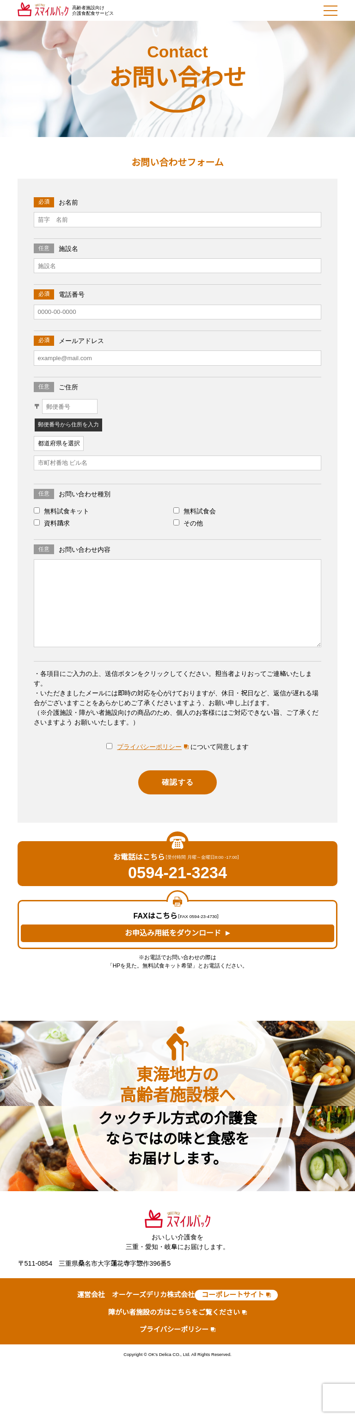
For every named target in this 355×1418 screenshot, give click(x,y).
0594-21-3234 (177, 873)
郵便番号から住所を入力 (68, 424)
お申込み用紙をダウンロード (173, 933)
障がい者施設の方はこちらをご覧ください (174, 1312)
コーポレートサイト (233, 1295)
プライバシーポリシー (149, 746)
